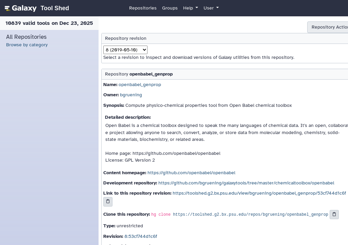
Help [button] (188, 8)
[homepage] (36, 8)
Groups (170, 8)
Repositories (143, 8)
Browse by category (27, 45)
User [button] (209, 8)
